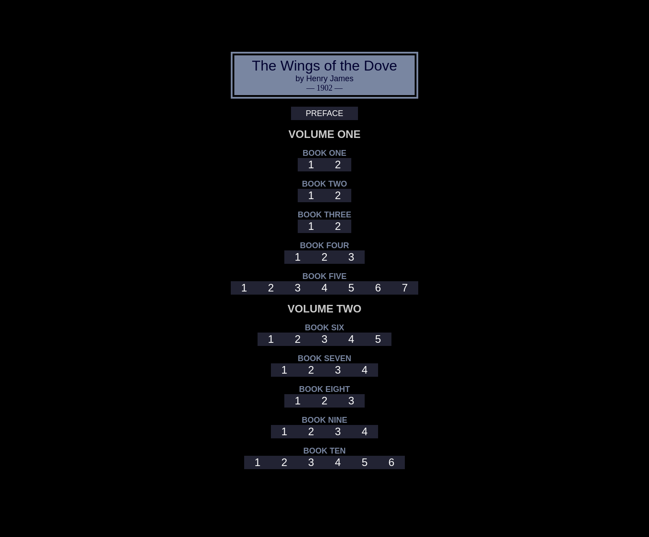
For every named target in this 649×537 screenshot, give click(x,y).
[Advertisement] (324, 24)
